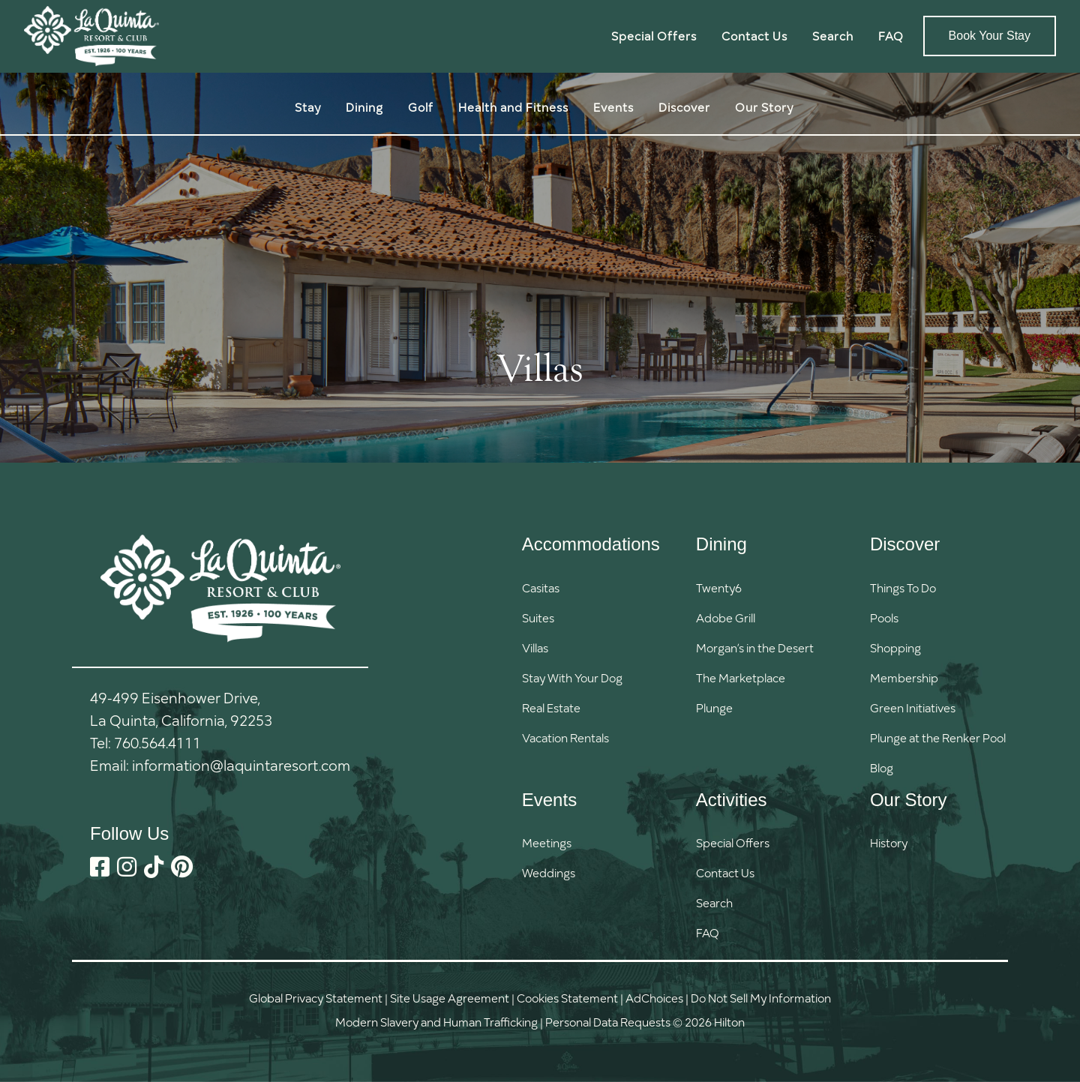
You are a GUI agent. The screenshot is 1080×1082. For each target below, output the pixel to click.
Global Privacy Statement (315, 998)
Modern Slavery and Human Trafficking (436, 1022)
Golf (421, 107)
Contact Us (755, 35)
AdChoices (654, 998)
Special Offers (654, 35)
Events (613, 107)
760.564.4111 (157, 742)
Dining (364, 107)
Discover (684, 107)
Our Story (764, 107)
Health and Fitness (513, 107)
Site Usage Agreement (449, 998)
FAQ (891, 35)
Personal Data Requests (607, 1022)
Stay (308, 107)
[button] (733, 903)
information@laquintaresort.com (241, 765)
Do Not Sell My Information (761, 998)
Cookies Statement (567, 998)
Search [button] (833, 35)
